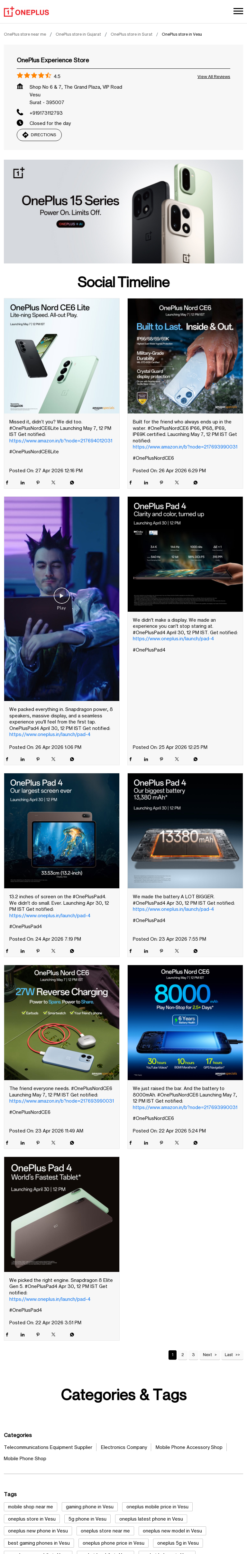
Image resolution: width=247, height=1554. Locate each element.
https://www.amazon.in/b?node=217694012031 (60, 441)
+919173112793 (46, 113)
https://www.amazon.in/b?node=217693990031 (185, 447)
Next (207, 1354)
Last (229, 1354)
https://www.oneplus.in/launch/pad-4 (49, 734)
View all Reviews (213, 76)
